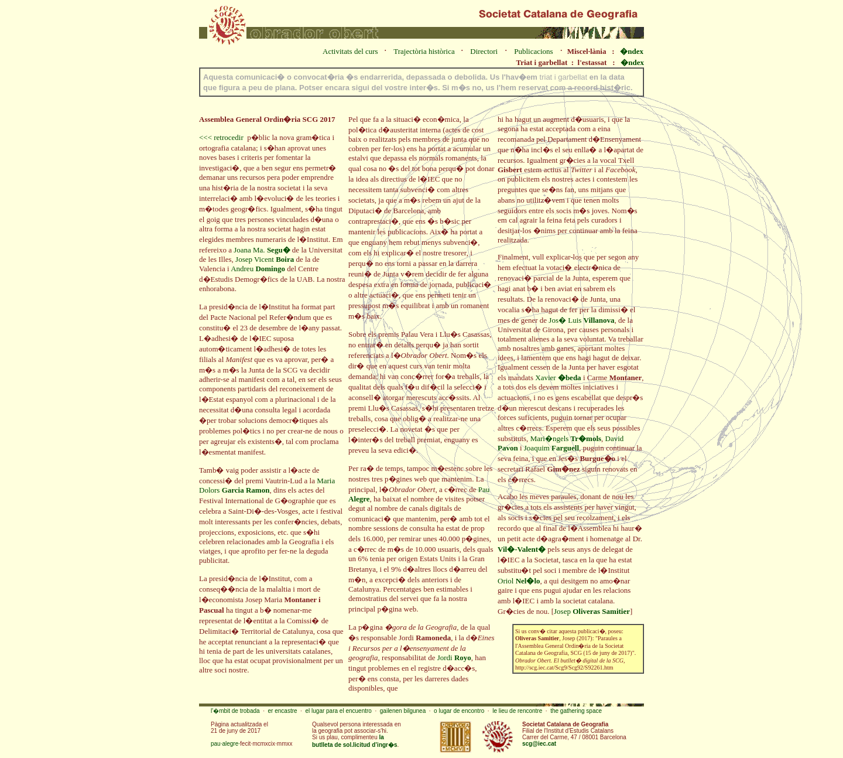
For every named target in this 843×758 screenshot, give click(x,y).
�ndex (631, 51)
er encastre (282, 711)
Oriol (519, 580)
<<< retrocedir (221, 137)
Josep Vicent (264, 259)
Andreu (258, 268)
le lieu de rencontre (517, 711)
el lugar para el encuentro (338, 711)
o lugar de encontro (459, 711)
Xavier (558, 377)
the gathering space (576, 711)
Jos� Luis (581, 320)
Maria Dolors (267, 485)
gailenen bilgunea (403, 711)
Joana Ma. (262, 249)
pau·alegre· (225, 743)
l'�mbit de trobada (235, 711)
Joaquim (551, 447)
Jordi (454, 657)
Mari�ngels (565, 438)
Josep (592, 611)
